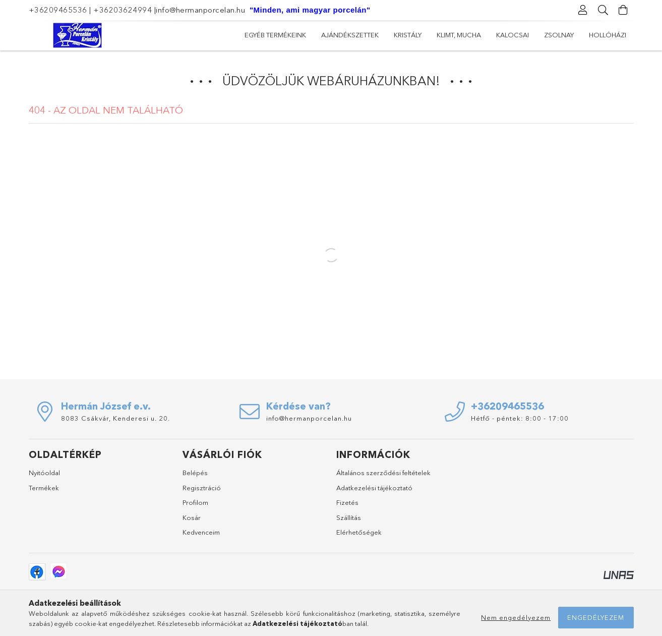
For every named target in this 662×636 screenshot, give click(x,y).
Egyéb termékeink (595, 35)
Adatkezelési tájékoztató (374, 488)
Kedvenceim (201, 532)
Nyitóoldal (44, 473)
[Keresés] (603, 10)
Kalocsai (358, 35)
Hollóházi (263, 35)
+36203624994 (122, 10)
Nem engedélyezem (516, 617)
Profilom (195, 502)
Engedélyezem (595, 617)
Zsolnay (312, 35)
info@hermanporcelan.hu (200, 10)
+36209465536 (58, 10)
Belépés (195, 473)
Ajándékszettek (521, 35)
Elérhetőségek (359, 532)
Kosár (192, 517)
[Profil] (583, 10)
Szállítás (348, 517)
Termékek (44, 488)
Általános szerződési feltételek (383, 473)
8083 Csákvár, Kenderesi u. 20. (115, 418)
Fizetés (347, 502)
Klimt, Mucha (412, 35)
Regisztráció (202, 488)
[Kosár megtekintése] (624, 10)
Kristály (463, 35)
